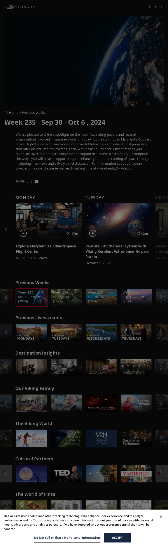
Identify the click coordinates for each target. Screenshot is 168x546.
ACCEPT (117, 538)
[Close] (161, 516)
